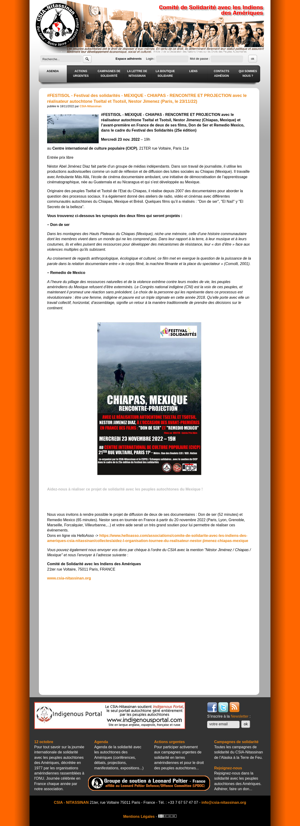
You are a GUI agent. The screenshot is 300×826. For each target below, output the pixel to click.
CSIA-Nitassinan (90, 106)
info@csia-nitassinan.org (224, 802)
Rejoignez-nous (228, 768)
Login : (151, 58)
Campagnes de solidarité (236, 742)
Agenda (101, 742)
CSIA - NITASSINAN (71, 802)
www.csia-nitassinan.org (69, 578)
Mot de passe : (200, 58)
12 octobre (43, 742)
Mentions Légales (139, 817)
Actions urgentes (169, 742)
